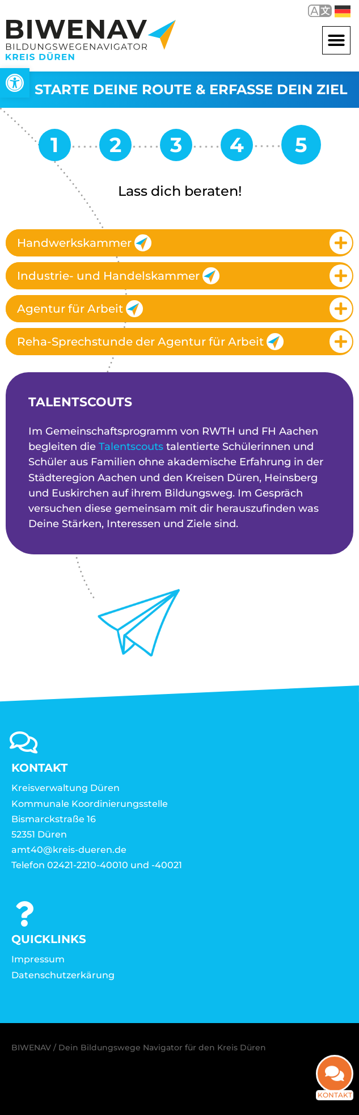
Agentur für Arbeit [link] (80, 308)
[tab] (179, 242)
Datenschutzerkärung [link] (63, 975)
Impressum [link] (38, 959)
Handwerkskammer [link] (84, 242)
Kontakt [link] (335, 1091)
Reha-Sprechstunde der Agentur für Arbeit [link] (150, 341)
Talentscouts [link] (131, 446)
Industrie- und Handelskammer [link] (118, 275)
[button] (336, 40)
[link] (14, 83)
